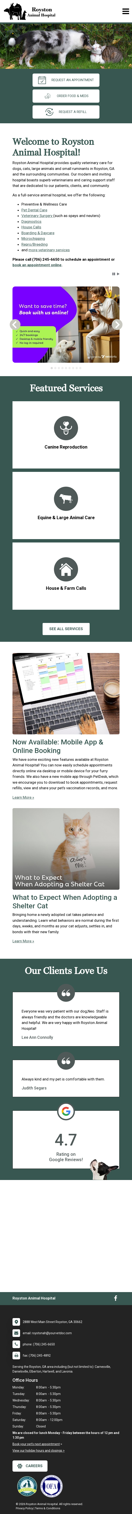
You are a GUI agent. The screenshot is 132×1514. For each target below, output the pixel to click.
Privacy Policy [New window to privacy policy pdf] (24, 1508)
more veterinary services (49, 250)
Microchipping (33, 238)
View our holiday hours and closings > (38, 1450)
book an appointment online (37, 265)
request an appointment (66, 80)
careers (30, 1466)
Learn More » (23, 797)
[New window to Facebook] (116, 1299)
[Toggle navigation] (126, 11)
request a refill (66, 112)
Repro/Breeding (34, 244)
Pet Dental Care (34, 210)
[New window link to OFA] (52, 1486)
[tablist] (66, 368)
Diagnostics (31, 221)
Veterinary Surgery (37, 215)
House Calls (31, 227)
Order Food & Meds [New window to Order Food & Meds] (66, 96)
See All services (66, 629)
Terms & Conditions (47, 1508)
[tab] (52, 368)
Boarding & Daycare (37, 233)
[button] (113, 274)
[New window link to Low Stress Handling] (28, 1486)
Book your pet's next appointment (36, 1444)
